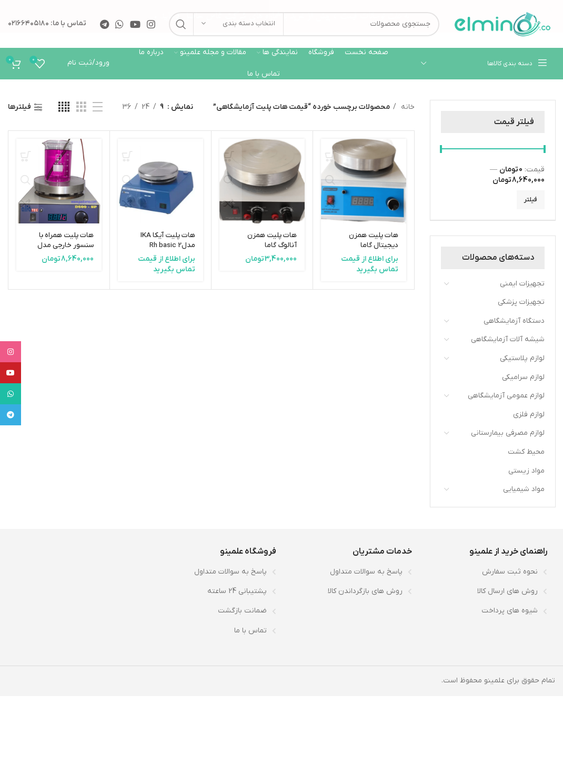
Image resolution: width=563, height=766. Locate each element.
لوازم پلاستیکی (522, 358)
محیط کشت (526, 451)
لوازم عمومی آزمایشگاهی (506, 396)
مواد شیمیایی (524, 489)
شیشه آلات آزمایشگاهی (508, 339)
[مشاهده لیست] (98, 107)
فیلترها (19, 107)
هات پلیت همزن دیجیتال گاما (372, 240)
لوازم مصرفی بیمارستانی (508, 433)
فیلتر (530, 199)
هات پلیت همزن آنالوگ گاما (271, 240)
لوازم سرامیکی (523, 377)
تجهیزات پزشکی (521, 302)
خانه (407, 106)
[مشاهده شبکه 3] (81, 107)
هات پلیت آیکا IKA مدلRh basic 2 (166, 240)
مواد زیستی (526, 470)
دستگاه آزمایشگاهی (514, 320)
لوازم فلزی (529, 414)
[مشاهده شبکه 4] (63, 107)
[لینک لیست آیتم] (485, 571)
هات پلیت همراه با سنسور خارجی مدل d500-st (65, 245)
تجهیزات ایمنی (522, 283)
